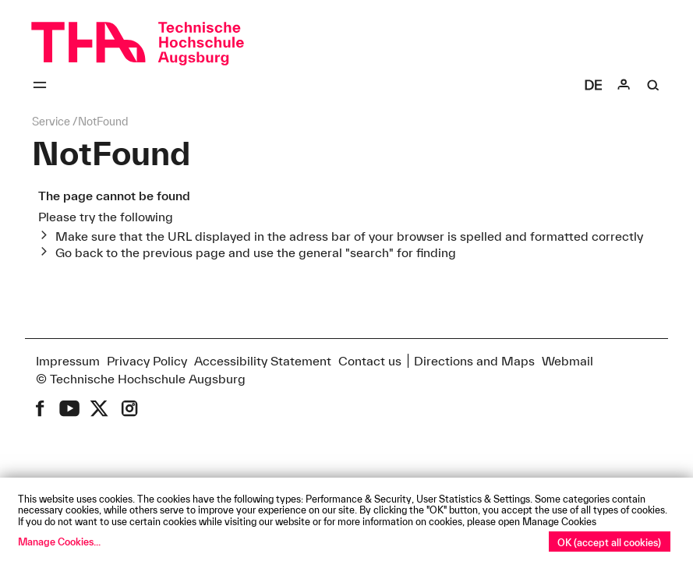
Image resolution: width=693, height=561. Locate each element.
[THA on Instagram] (129, 408)
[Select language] (593, 85)
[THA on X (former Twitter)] (99, 408)
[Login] (623, 85)
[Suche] (653, 85)
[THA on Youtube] (69, 408)
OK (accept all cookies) (609, 542)
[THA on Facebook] (40, 408)
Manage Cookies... (59, 541)
